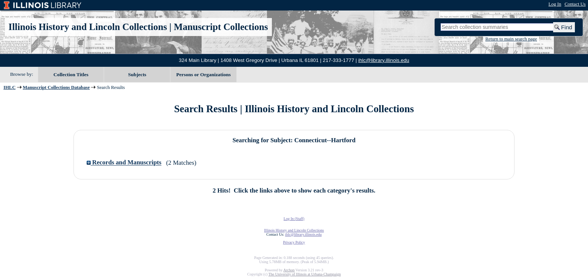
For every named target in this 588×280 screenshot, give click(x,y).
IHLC (9, 87)
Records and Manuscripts (124, 162)
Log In (555, 4)
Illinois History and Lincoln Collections (88, 27)
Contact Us (574, 4)
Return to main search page (511, 39)
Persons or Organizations (203, 74)
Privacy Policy (294, 242)
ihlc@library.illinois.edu (383, 60)
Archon (288, 270)
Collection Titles (71, 74)
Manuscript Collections (221, 27)
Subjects (137, 74)
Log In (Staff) (294, 219)
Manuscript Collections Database (56, 87)
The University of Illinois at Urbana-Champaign (304, 274)
